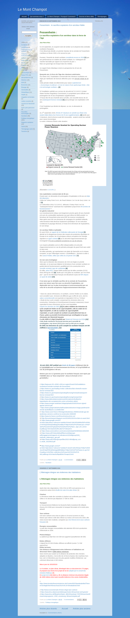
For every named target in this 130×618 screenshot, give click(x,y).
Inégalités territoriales (27, 97)
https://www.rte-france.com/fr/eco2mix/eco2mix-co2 (58, 416)
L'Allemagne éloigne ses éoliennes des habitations (60, 472)
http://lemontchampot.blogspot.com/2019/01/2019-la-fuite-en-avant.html (66, 418)
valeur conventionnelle (47, 298)
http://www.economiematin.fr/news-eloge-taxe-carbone (59, 590)
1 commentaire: (69, 460)
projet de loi (46, 575)
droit (22, 82)
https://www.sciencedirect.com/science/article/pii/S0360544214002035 (65, 431)
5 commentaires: (69, 599)
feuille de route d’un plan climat (66, 490)
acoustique (24, 47)
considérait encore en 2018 (75, 57)
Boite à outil (25, 60)
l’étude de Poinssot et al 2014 (75, 319)
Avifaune (24, 58)
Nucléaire (48, 462)
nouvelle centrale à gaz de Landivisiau (52, 268)
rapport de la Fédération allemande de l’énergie (67, 232)
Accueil (24, 16)
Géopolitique (25, 92)
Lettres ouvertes (26, 101)
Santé (23, 126)
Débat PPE (24, 75)
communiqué (25, 72)
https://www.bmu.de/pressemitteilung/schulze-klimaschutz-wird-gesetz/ (64, 592)
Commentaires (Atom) (55, 613)
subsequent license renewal (52, 100)
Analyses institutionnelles (26, 54)
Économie (24, 85)
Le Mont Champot (32, 9)
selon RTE (49, 270)
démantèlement (26, 77)
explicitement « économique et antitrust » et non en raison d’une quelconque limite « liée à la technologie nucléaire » (64, 85)
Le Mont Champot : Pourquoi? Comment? (61, 16)
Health (23, 94)
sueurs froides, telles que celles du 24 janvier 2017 (59, 255)
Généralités (24, 90)
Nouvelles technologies (25, 112)
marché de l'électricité (28, 103)
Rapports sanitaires (27, 122)
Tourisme (24, 131)
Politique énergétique (52, 602)
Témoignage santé (27, 129)
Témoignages (102, 16)
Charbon (24, 65)
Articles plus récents (48, 608)
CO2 (22, 70)
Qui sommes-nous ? (37, 16)
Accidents (24, 45)
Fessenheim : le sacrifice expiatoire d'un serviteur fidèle (62, 25)
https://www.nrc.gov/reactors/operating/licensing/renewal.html (61, 397)
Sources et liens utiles (86, 16)
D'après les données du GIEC (50, 306)
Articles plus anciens (81, 608)
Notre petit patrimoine (27, 107)
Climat (23, 67)
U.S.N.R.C (51, 190)
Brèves (23, 63)
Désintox (24, 80)
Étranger (24, 87)
